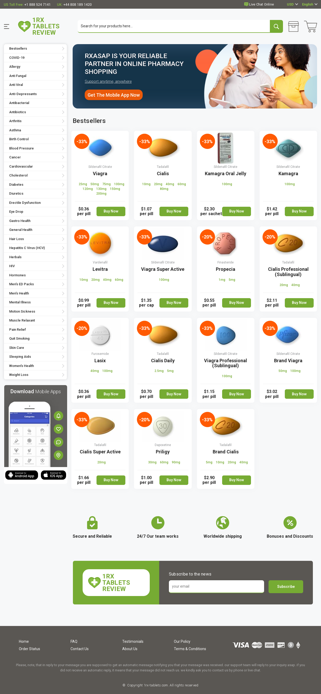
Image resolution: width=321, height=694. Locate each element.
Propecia (225, 269)
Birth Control (19, 139)
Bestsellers (18, 49)
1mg (222, 280)
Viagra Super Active (162, 269)
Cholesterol (18, 176)
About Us (129, 649)
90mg (176, 462)
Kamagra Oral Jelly (225, 174)
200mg (101, 194)
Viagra (100, 174)
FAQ (74, 641)
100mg (119, 184)
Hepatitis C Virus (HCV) (27, 248)
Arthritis (15, 121)
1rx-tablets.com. (156, 685)
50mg (95, 184)
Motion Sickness (22, 312)
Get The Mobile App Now (114, 95)
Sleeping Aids (20, 357)
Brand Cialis (226, 452)
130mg (101, 189)
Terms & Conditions (190, 649)
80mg (164, 189)
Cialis (163, 174)
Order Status (29, 649)
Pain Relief (17, 330)
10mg (146, 184)
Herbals (15, 257)
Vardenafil (100, 263)
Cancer (15, 157)
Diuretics (16, 194)
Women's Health (21, 366)
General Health (20, 230)
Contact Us (80, 649)
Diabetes (16, 185)
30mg (152, 462)
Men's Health (19, 294)
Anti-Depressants (23, 94)
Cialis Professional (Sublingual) (288, 272)
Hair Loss (16, 239)
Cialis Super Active (100, 452)
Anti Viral (16, 85)
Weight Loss (18, 375)
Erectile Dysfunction (25, 203)
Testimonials (132, 641)
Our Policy (182, 641)
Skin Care (16, 348)
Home (24, 641)
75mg (106, 184)
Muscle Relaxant (22, 321)
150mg (115, 189)
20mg (158, 184)
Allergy (14, 67)
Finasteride (225, 263)
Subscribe (286, 587)
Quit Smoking (19, 339)
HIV (12, 266)
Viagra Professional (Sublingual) (225, 363)
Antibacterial (19, 103)
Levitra (100, 269)
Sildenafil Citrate (100, 167)
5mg (232, 280)
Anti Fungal (17, 76)
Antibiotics (17, 112)
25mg (83, 184)
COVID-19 (16, 58)
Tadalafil (163, 167)
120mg (88, 189)
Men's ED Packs (21, 284)
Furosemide (100, 354)
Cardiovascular (21, 167)
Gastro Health (19, 221)
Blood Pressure (21, 149)
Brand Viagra (288, 360)
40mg (170, 184)
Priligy (163, 452)
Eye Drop (16, 212)
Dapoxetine (163, 445)
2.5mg (159, 371)
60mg (182, 184)
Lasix (100, 360)
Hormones (17, 275)
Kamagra (288, 174)
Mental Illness (20, 302)
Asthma (15, 130)
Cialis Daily (163, 360)
